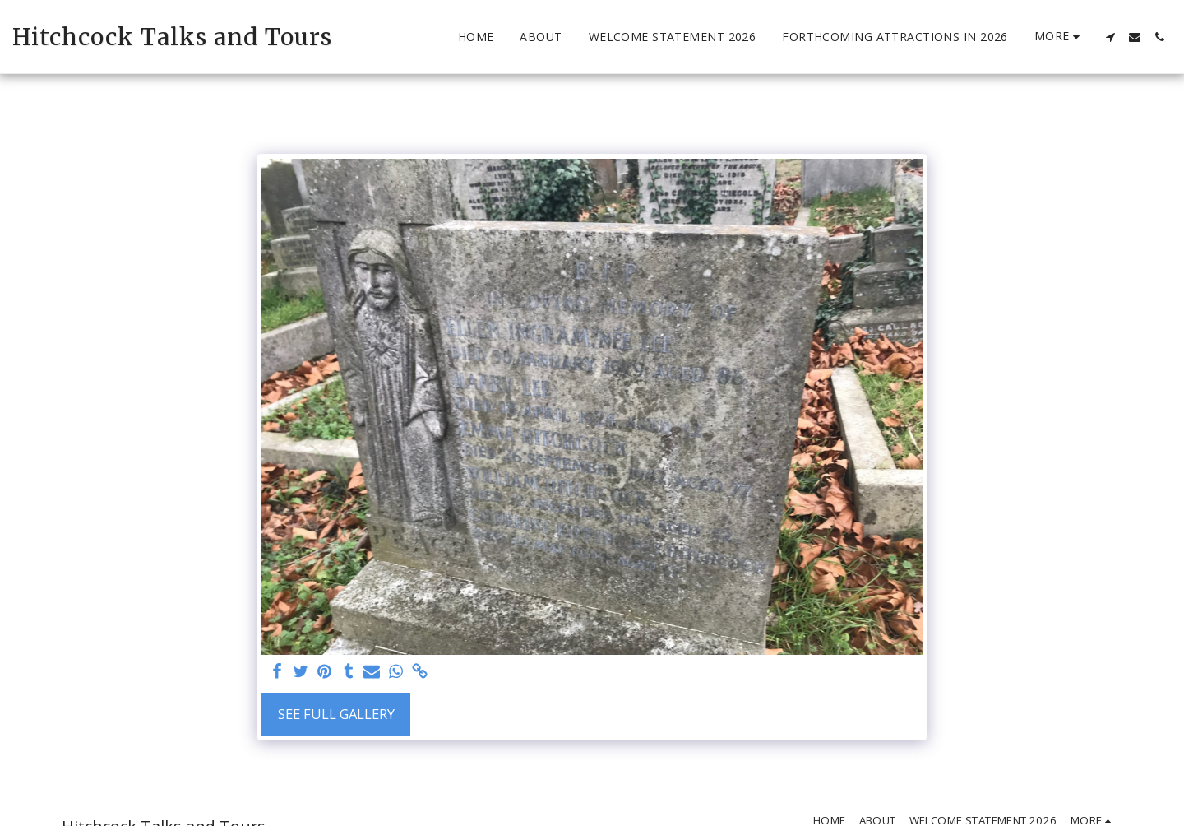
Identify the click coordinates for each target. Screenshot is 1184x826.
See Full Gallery (336, 713)
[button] (1110, 37)
